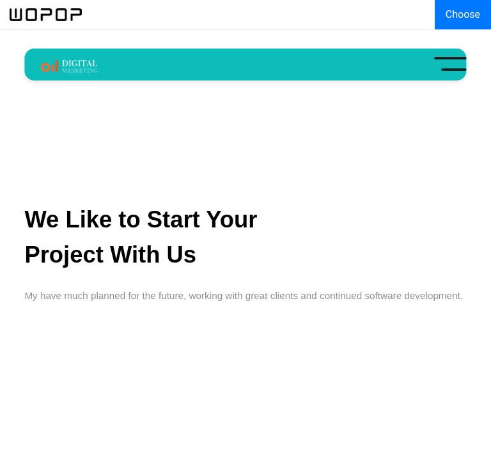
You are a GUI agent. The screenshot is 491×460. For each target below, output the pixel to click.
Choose (463, 14)
